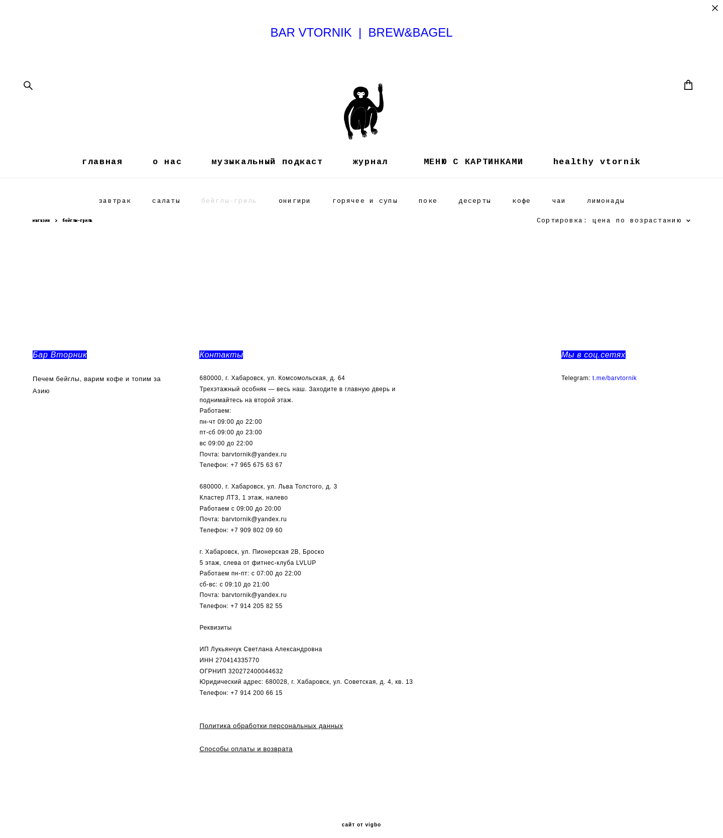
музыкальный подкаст (267, 184)
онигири (295, 227)
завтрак (114, 227)
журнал (370, 184)
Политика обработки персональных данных (271, 716)
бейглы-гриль (229, 227)
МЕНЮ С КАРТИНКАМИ (471, 184)
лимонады (605, 227)
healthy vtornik (597, 184)
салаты (166, 227)
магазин (41, 246)
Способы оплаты (227, 739)
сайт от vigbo (361, 815)
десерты (474, 227)
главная (102, 184)
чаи (559, 227)
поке (428, 227)
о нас (167, 184)
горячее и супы (365, 227)
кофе (521, 227)
